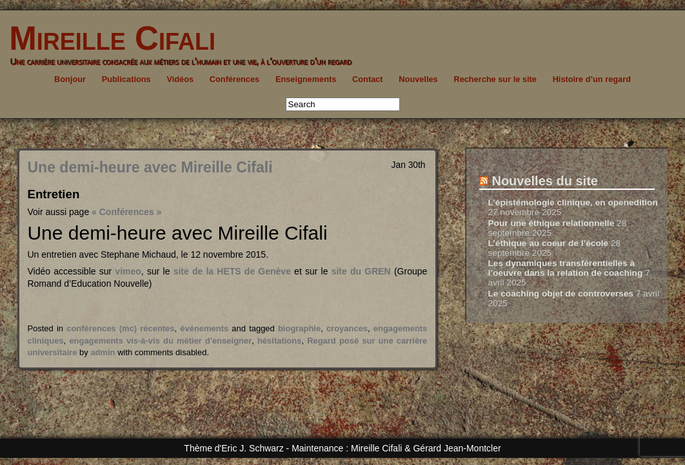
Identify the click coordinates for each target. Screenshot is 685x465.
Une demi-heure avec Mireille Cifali (149, 167)
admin (102, 352)
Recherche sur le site (494, 79)
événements (204, 328)
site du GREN (363, 271)
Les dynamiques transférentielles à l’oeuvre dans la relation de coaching (565, 268)
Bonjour (70, 79)
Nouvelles (418, 79)
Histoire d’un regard (592, 79)
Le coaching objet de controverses (560, 293)
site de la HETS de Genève (232, 271)
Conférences (234, 79)
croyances (347, 328)
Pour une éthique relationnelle (551, 223)
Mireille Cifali (107, 38)
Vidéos (180, 79)
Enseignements (305, 79)
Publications (126, 79)
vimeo (128, 271)
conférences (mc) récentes (120, 328)
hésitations (279, 341)
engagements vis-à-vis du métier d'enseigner (160, 341)
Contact (367, 79)
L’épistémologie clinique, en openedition (572, 202)
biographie (299, 328)
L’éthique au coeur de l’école (548, 243)
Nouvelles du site (544, 181)
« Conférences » (126, 212)
